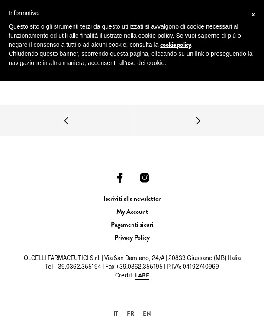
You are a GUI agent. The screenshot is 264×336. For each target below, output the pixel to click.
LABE (142, 275)
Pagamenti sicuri (132, 224)
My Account (132, 211)
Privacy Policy (132, 237)
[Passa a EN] (146, 313)
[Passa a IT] (115, 313)
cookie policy (175, 44)
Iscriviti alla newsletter (132, 198)
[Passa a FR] (130, 313)
